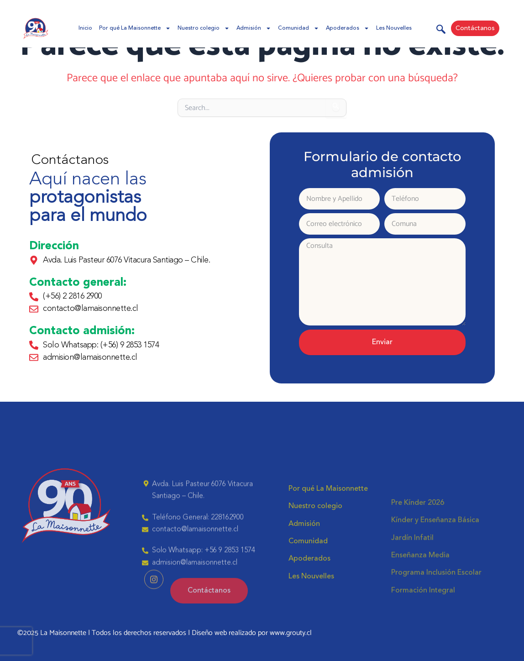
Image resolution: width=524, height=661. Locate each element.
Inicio (85, 28)
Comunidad (298, 28)
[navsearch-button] (441, 31)
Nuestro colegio (204, 28)
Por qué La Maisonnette (135, 28)
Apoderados (347, 28)
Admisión (253, 28)
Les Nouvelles (394, 28)
